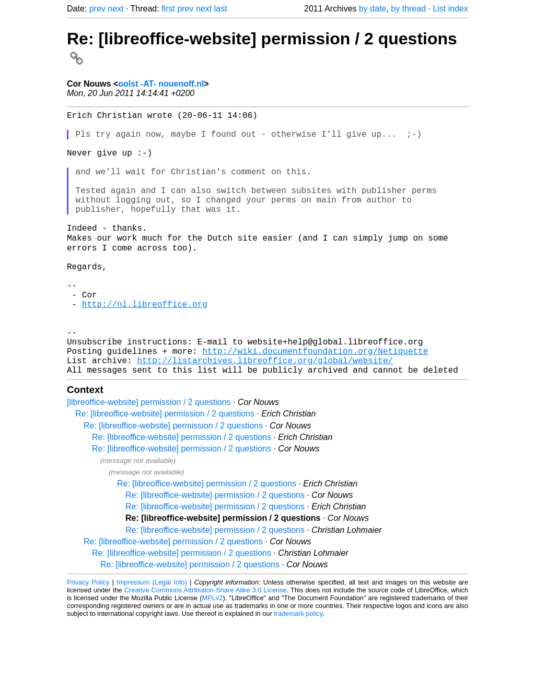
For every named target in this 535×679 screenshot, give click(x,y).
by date (372, 8)
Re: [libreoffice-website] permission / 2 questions (164, 471)
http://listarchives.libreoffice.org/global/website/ (265, 415)
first (168, 8)
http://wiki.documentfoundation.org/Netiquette (315, 404)
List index (450, 8)
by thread (408, 8)
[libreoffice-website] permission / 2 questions (149, 459)
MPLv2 (212, 655)
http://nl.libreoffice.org (144, 346)
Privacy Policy (88, 640)
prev (97, 8)
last (220, 8)
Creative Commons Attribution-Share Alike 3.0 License (205, 647)
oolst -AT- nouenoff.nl (161, 83)
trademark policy (298, 671)
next (115, 8)
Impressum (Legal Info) (152, 640)
